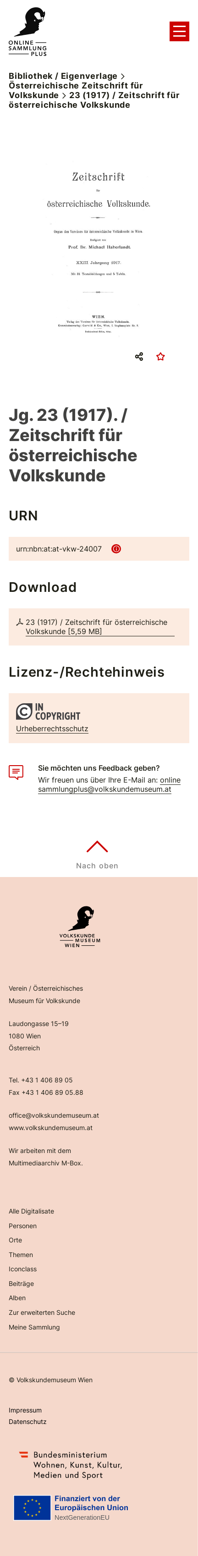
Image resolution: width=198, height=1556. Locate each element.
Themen (21, 1254)
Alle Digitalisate (31, 1211)
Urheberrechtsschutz (52, 728)
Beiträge (21, 1283)
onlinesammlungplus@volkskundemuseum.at (109, 784)
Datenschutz (28, 1421)
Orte (15, 1240)
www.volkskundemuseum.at (51, 1127)
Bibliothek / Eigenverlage (63, 76)
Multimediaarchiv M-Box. (46, 1163)
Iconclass (23, 1269)
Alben (17, 1298)
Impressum (25, 1410)
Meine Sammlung (34, 1327)
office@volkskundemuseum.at (54, 1115)
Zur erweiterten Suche (42, 1312)
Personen (23, 1226)
